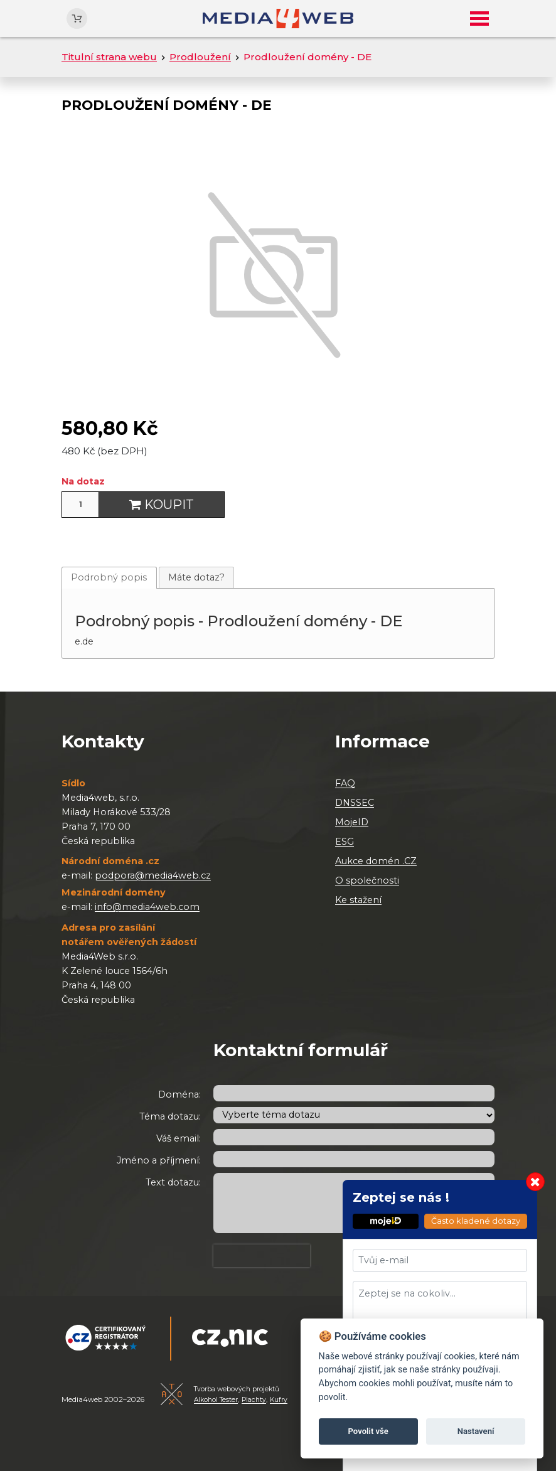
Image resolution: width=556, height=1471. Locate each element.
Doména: (179, 1094)
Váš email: (178, 1138)
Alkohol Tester (216, 1400)
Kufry (278, 1400)
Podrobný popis (109, 577)
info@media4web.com (147, 906)
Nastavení (476, 1431)
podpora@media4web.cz (153, 875)
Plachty (254, 1400)
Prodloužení (200, 57)
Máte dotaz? (196, 577)
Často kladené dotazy (475, 1221)
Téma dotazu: (170, 1116)
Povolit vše (368, 1431)
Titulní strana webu (109, 57)
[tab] (109, 578)
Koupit (161, 504)
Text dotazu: (173, 1182)
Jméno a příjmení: (159, 1160)
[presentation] (261, 1255)
